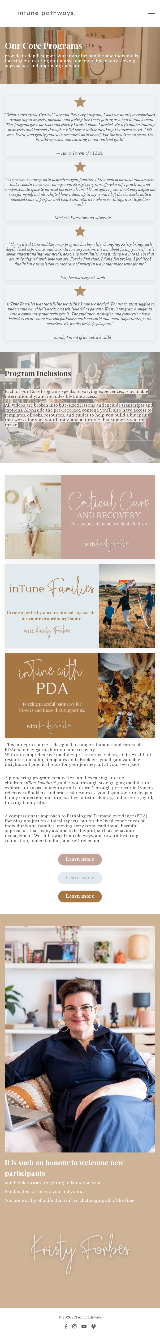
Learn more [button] (80, 859)
